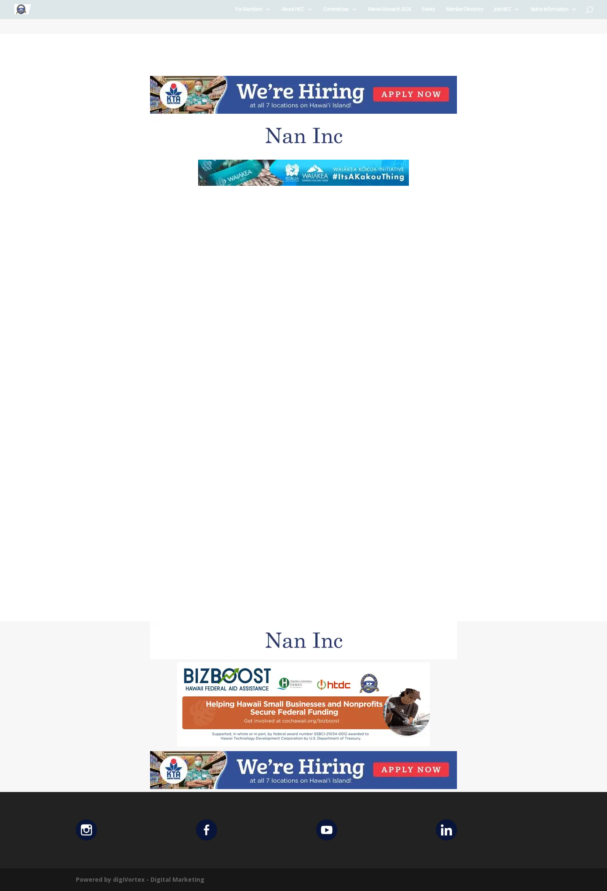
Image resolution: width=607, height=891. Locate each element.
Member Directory (464, 9)
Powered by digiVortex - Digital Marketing (140, 879)
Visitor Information (549, 9)
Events (428, 9)
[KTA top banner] (303, 111)
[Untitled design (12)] (303, 152)
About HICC (293, 9)
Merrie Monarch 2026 (389, 9)
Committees (336, 9)
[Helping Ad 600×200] (303, 744)
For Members (248, 9)
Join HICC (502, 9)
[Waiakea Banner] (303, 183)
